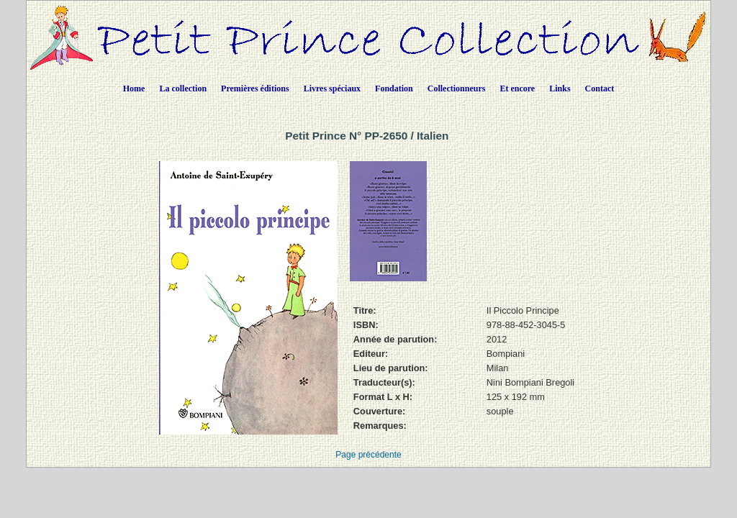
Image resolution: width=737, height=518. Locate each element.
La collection (183, 88)
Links (559, 88)
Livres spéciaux (332, 88)
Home (134, 88)
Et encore (517, 88)
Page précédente (368, 455)
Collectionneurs (457, 88)
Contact (600, 88)
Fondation (394, 88)
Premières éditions (255, 88)
